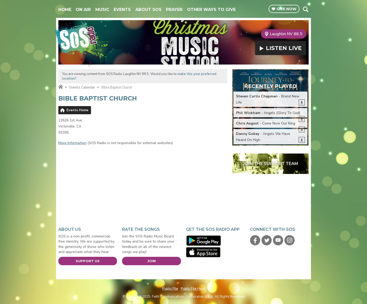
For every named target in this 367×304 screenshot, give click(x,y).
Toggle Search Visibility (305, 9)
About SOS (148, 9)
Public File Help (193, 288)
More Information (72, 143)
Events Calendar (82, 87)
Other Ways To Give (211, 9)
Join (151, 261)
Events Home (77, 110)
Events (122, 9)
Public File (170, 288)
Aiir (210, 296)
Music (102, 9)
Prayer (174, 9)
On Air (83, 9)
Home (64, 9)
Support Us (88, 261)
